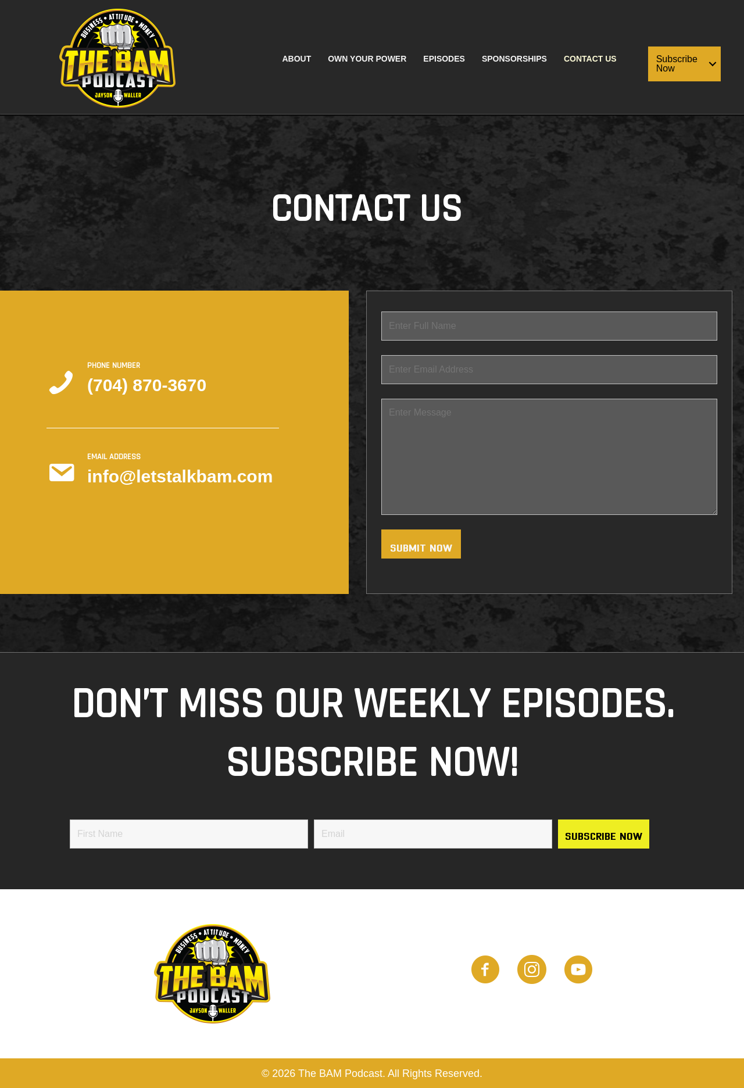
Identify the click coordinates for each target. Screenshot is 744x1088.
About (296, 58)
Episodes (444, 58)
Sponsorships (514, 58)
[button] (712, 63)
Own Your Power (367, 58)
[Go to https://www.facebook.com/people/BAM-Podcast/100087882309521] (485, 971)
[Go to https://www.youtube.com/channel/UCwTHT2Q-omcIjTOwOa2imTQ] (578, 971)
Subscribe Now (677, 63)
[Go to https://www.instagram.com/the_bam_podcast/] (531, 971)
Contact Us (590, 58)
